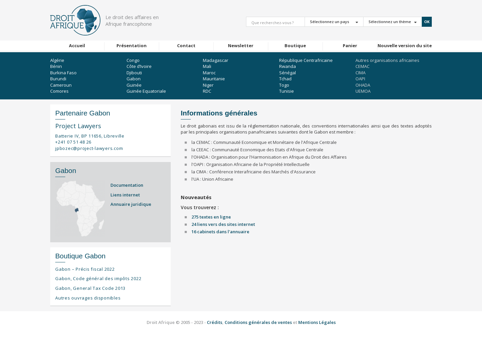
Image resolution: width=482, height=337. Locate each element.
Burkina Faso (63, 73)
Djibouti (134, 73)
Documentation (126, 185)
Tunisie (286, 91)
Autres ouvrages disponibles (87, 298)
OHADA (362, 85)
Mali (207, 66)
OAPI (360, 79)
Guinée (134, 85)
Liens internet (125, 195)
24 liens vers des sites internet (223, 224)
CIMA (360, 73)
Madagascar (215, 60)
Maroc (209, 73)
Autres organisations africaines (387, 60)
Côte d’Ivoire (139, 66)
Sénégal (287, 73)
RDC (207, 91)
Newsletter (240, 46)
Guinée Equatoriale (146, 91)
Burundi (58, 79)
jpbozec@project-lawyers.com (89, 148)
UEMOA (363, 91)
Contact (186, 46)
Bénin (56, 66)
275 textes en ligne (211, 217)
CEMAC (362, 66)
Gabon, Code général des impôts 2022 (98, 278)
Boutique (295, 46)
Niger (208, 85)
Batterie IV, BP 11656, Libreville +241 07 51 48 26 (90, 139)
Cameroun (61, 85)
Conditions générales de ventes (259, 322)
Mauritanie (214, 79)
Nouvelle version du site (405, 46)
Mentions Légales (317, 322)
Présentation (131, 46)
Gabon (134, 79)
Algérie (57, 60)
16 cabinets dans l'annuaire (220, 232)
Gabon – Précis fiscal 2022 (85, 269)
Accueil (77, 46)
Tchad (285, 79)
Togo (284, 85)
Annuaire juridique (130, 204)
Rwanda (287, 66)
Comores (59, 91)
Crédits (214, 322)
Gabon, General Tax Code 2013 (90, 288)
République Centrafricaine (306, 60)
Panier (350, 46)
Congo (133, 60)
